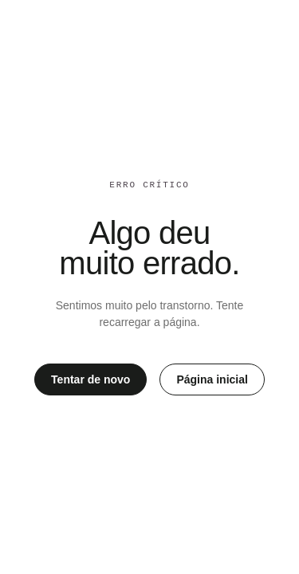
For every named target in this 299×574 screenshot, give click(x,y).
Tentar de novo (90, 379)
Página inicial (211, 379)
